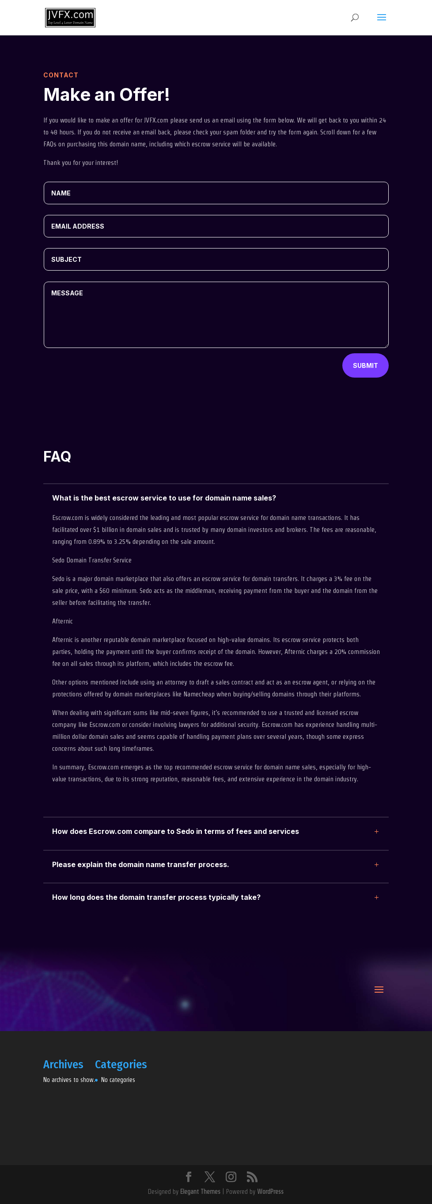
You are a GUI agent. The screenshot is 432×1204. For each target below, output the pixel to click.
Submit (365, 365)
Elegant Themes (200, 1191)
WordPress (270, 1191)
